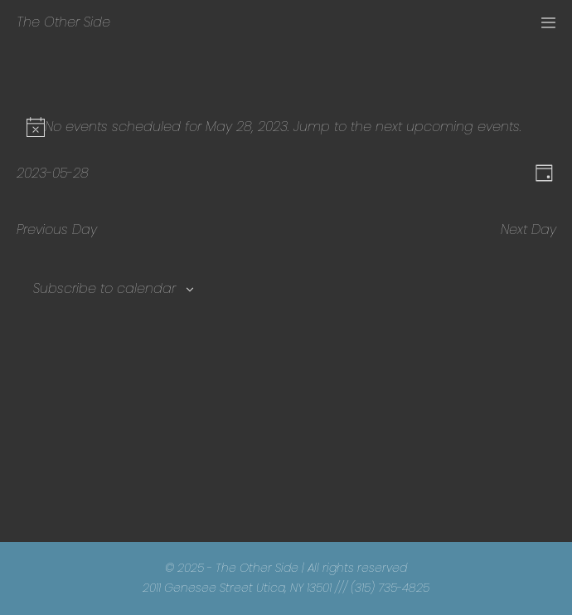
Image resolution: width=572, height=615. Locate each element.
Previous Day (57, 229)
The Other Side (63, 22)
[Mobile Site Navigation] (548, 23)
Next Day (528, 229)
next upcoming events (448, 126)
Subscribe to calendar (104, 288)
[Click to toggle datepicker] (53, 173)
